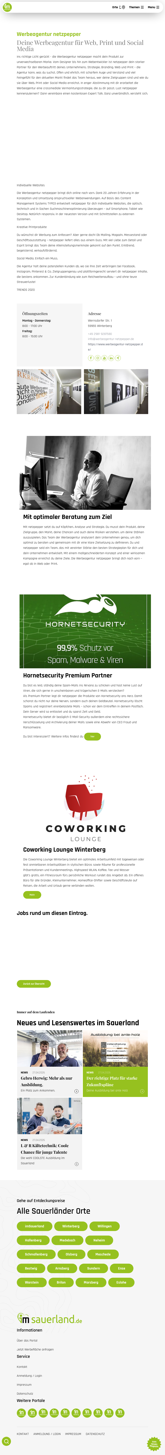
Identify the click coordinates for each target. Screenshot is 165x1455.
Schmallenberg (36, 1254)
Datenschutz (95, 1434)
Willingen (105, 1226)
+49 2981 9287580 (100, 334)
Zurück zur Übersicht (34, 984)
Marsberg (91, 1282)
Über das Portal (27, 1340)
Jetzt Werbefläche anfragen (35, 1349)
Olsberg (71, 1254)
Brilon (61, 1282)
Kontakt (23, 1434)
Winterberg (70, 1226)
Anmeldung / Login (47, 1434)
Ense (121, 1268)
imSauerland (34, 1226)
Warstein (32, 1282)
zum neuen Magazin (153, 1444)
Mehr (32, 894)
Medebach (67, 1240)
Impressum (73, 1434)
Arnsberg (62, 1268)
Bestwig (31, 1268)
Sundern (93, 1268)
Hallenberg (33, 1240)
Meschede (103, 1254)
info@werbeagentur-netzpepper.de (111, 339)
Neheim (99, 1240)
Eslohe (121, 1282)
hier (93, 736)
